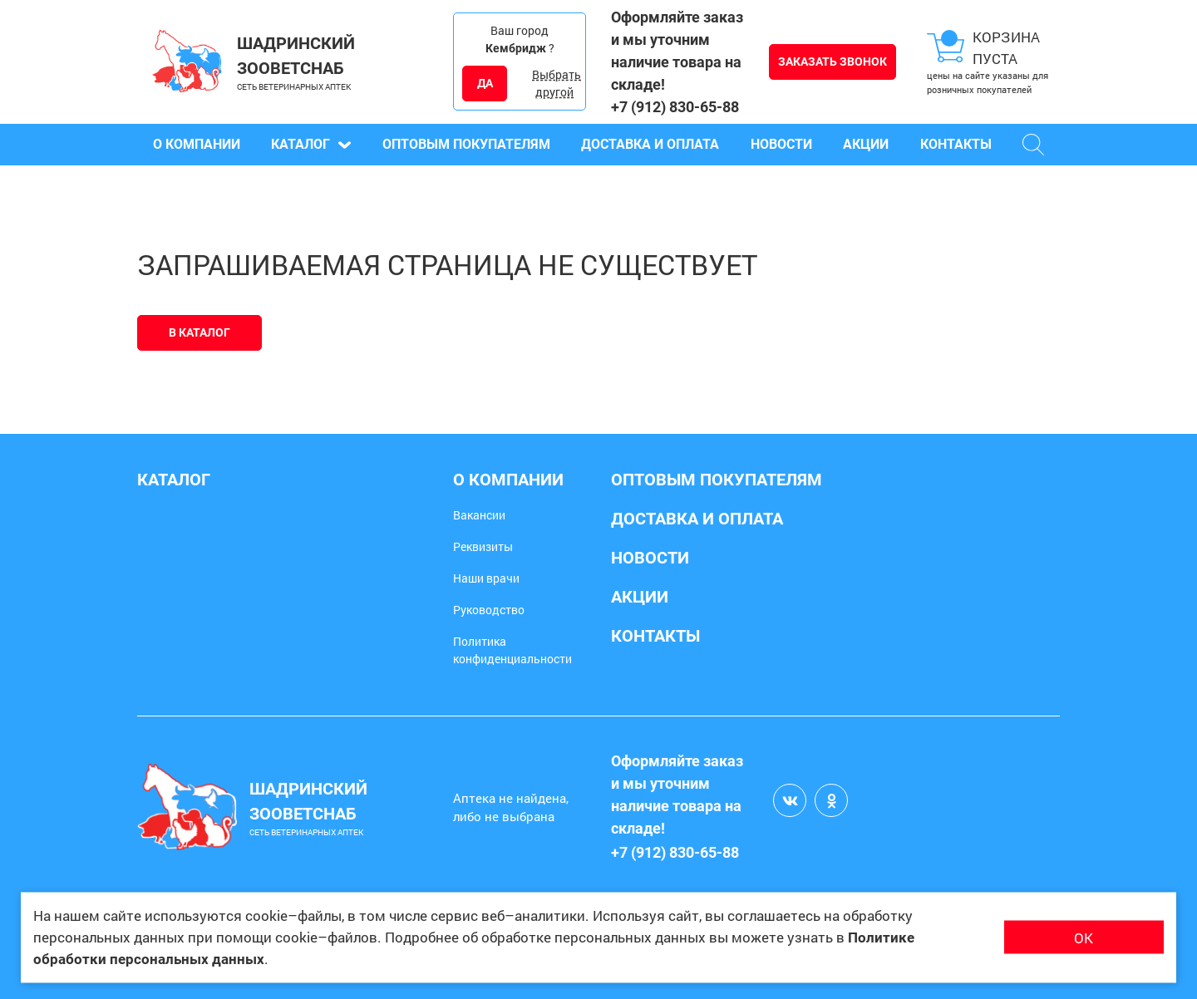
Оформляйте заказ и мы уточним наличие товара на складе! (677, 50)
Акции (866, 144)
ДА (485, 83)
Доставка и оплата (650, 144)
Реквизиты (483, 546)
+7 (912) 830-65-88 (675, 107)
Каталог (311, 144)
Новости (781, 144)
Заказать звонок (832, 61)
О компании (196, 144)
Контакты (956, 144)
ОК (1083, 937)
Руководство (489, 610)
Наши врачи (486, 578)
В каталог (199, 332)
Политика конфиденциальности (512, 650)
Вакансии (479, 515)
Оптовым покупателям (466, 144)
